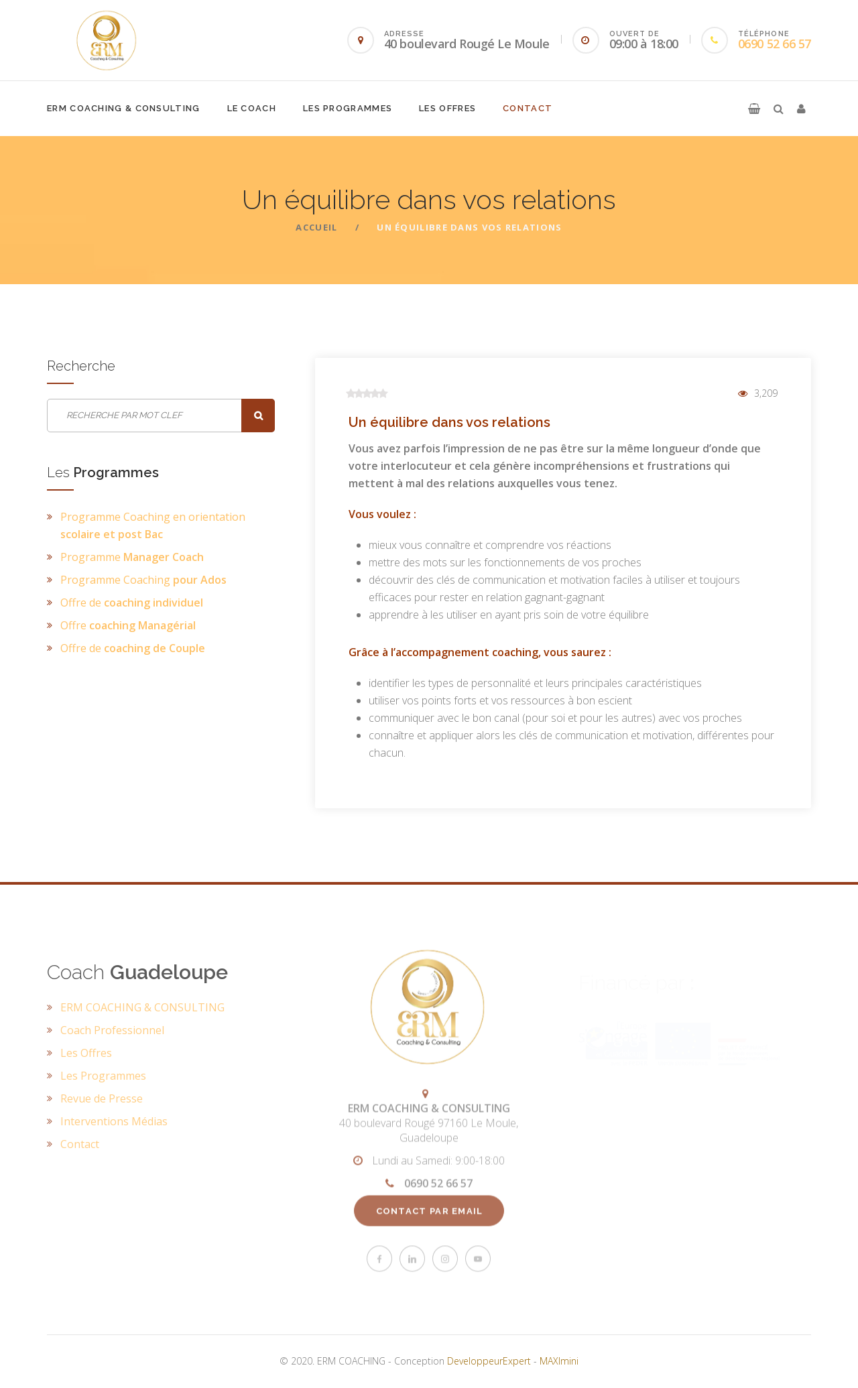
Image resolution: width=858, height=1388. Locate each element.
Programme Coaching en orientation (152, 525)
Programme (132, 557)
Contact (527, 108)
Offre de (131, 602)
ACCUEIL (316, 227)
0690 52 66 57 (774, 44)
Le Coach (251, 108)
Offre (128, 625)
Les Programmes (347, 108)
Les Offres (447, 108)
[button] (754, 108)
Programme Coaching (143, 579)
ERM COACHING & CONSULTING (123, 108)
